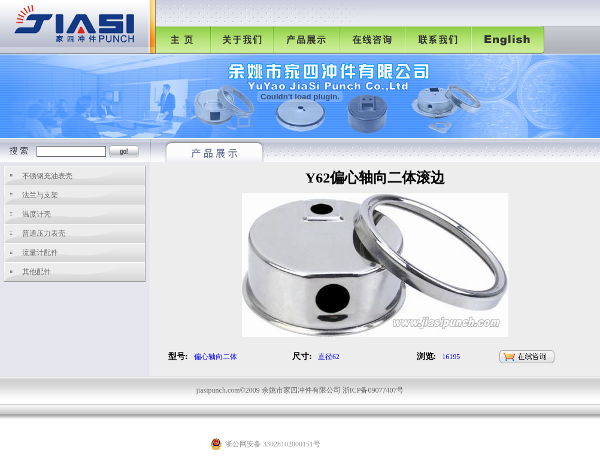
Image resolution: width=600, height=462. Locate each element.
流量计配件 (40, 252)
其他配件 (36, 272)
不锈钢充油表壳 (47, 176)
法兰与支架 (40, 195)
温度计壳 (36, 214)
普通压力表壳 (43, 233)
